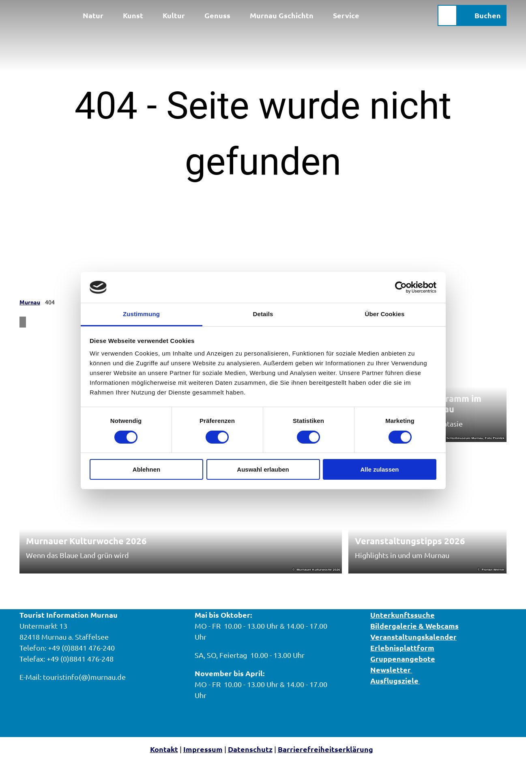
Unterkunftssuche (402, 614)
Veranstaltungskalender (413, 636)
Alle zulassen (379, 469)
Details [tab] (263, 313)
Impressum (203, 749)
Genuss (217, 15)
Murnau (29, 302)
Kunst (133, 15)
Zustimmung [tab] (141, 313)
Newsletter (391, 669)
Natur (93, 15)
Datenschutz (250, 749)
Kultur (174, 15)
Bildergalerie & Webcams (414, 625)
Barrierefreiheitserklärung (325, 749)
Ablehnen (146, 469)
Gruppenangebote (402, 658)
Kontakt (164, 749)
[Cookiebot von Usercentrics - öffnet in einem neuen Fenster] (400, 287)
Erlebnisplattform (402, 647)
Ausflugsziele (395, 680)
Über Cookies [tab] (385, 313)
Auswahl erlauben (263, 469)
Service (346, 15)
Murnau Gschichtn (281, 15)
